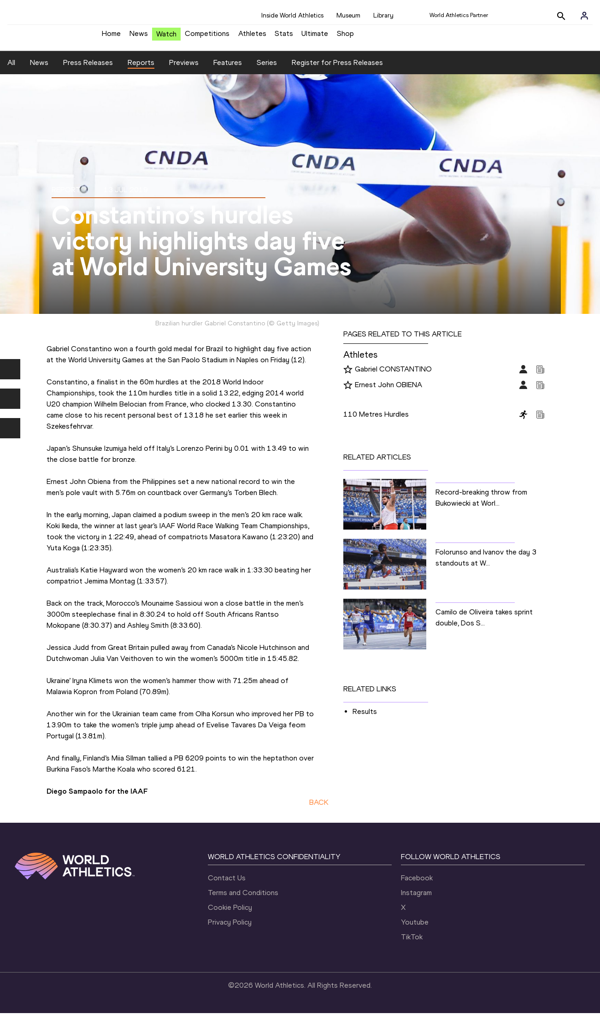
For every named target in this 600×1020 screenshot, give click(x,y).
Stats (284, 37)
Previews (184, 69)
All (11, 69)
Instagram (416, 899)
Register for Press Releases (337, 69)
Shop (345, 37)
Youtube (415, 929)
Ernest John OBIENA (388, 392)
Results (365, 718)
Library (383, 15)
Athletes (252, 37)
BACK (319, 809)
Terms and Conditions (243, 899)
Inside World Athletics (292, 15)
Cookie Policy (230, 914)
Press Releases (88, 69)
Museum (348, 15)
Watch (166, 37)
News (138, 37)
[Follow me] (348, 377)
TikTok (412, 943)
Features (227, 69)
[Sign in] (584, 15)
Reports (141, 69)
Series (267, 69)
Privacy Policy (230, 929)
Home (111, 37)
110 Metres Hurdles (376, 421)
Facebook (417, 884)
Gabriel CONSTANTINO (393, 376)
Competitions (207, 37)
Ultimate (314, 37)
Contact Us (227, 884)
